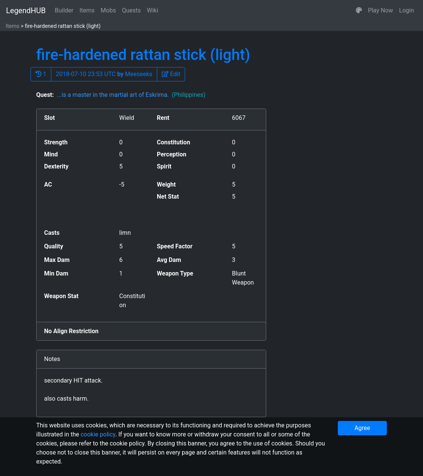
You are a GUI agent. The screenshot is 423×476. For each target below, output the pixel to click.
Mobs (108, 10)
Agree (362, 428)
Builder (64, 10)
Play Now (380, 10)
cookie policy (98, 434)
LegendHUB (26, 10)
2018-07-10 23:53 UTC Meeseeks (104, 74)
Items (87, 10)
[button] (359, 10)
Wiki (152, 10)
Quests (131, 10)
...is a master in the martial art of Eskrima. (131, 94)
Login (406, 10)
